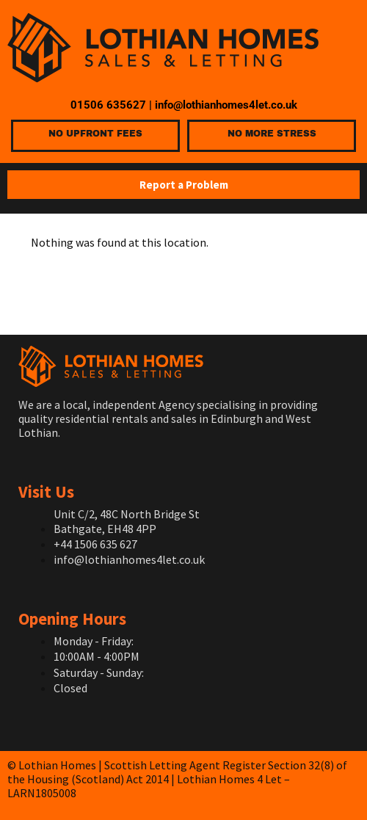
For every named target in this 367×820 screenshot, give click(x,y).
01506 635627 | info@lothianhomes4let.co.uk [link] (183, 105)
